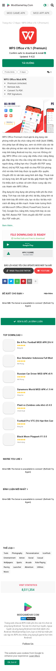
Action (22, 558)
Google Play (28, 245)
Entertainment (10, 558)
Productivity (9, 72)
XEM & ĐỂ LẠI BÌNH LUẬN (28, 321)
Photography (17, 553)
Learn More (34, 656)
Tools (6, 553)
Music (6, 572)
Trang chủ (7, 23)
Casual (40, 558)
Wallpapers (8, 562)
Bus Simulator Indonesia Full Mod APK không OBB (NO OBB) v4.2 (35, 358)
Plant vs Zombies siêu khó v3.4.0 (34, 405)
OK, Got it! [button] (11, 662)
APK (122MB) (28, 252)
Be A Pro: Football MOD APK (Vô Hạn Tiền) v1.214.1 (35, 342)
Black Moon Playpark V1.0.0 (32, 436)
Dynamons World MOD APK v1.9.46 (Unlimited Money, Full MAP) (35, 389)
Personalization (32, 553)
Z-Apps (16, 23)
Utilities (40, 567)
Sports (19, 562)
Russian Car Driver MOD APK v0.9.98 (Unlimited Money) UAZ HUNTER (35, 373)
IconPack (46, 553)
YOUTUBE (43, 271)
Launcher (17, 567)
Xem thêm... (8, 225)
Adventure (29, 567)
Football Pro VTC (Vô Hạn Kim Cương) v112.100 (35, 421)
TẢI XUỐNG (28, 63)
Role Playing (40, 562)
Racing (7, 567)
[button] (52, 5)
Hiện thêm (48, 293)
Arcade (29, 562)
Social (30, 558)
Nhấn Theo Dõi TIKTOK (18, 271)
